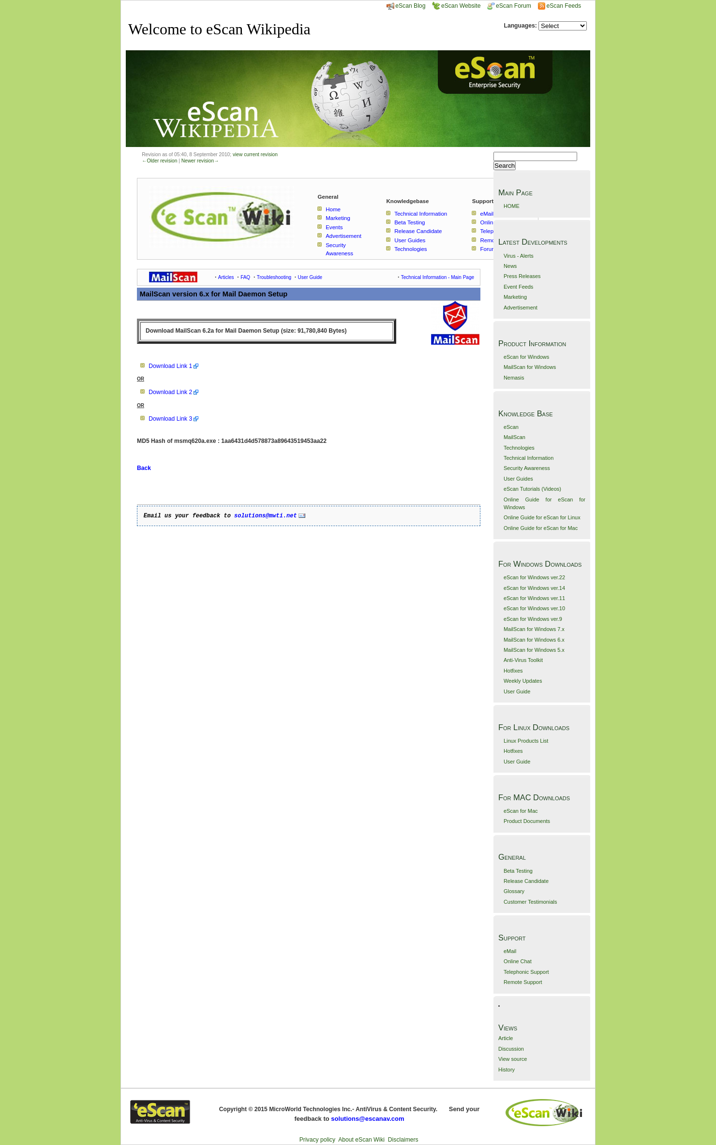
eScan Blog (406, 5)
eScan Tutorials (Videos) (532, 489)
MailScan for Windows (530, 367)
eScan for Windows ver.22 (534, 577)
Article (505, 1038)
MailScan (514, 437)
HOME (512, 206)
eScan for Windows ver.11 (534, 598)
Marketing (515, 297)
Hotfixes (513, 671)
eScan (511, 427)
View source (512, 1059)
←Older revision (159, 160)
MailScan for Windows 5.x (534, 650)
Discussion (511, 1049)
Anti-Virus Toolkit (523, 660)
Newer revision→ (200, 160)
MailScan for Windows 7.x (534, 629)
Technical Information (528, 458)
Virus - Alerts (519, 256)
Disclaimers (403, 1139)
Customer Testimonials (530, 902)
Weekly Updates (523, 681)
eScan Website (456, 5)
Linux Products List (526, 741)
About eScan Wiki (361, 1139)
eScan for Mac (521, 811)
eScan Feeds (563, 5)
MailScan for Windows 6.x (534, 640)
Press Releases (522, 276)
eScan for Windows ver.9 (533, 619)
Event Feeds (518, 287)
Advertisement (520, 307)
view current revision (255, 154)
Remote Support (523, 982)
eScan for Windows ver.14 (534, 588)
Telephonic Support (526, 972)
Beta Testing (518, 871)
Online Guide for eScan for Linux (542, 517)
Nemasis (514, 378)
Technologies (519, 448)
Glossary (514, 891)
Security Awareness (527, 468)
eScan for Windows (526, 357)
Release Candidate (526, 881)
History (506, 1069)
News (510, 266)
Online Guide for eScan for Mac (541, 528)
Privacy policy (317, 1139)
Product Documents (527, 821)
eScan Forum (509, 5)
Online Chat (518, 961)
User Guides (518, 479)
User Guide (517, 691)
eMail (510, 951)
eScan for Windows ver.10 (534, 608)
